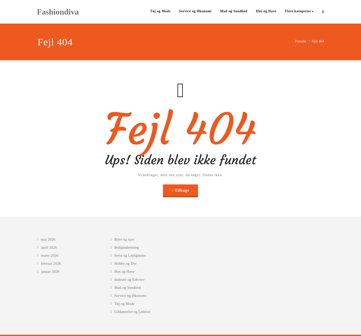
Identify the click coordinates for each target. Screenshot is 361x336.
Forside (300, 41)
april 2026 (49, 247)
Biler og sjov (124, 239)
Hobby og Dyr (125, 263)
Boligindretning (126, 247)
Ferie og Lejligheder (130, 255)
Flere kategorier (299, 11)
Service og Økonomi (195, 11)
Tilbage (182, 190)
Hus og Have (266, 11)
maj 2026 (48, 239)
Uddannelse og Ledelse (132, 312)
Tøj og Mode (160, 11)
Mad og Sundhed (233, 11)
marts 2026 (49, 255)
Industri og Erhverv (129, 280)
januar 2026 (50, 272)
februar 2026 (51, 263)
